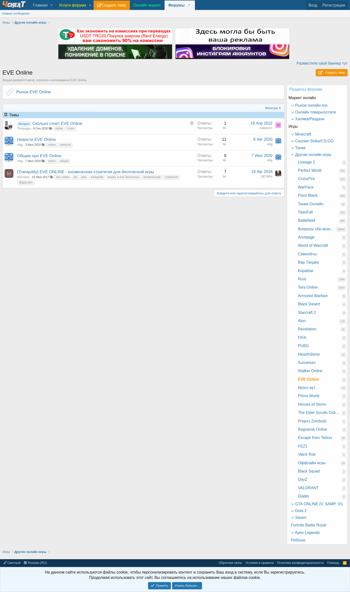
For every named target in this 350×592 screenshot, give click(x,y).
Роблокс (298, 540)
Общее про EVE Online (39, 156)
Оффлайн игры (312, 463)
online (59, 128)
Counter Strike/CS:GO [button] (314, 141)
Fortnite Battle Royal (308, 525)
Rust (302, 279)
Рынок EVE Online (33, 92)
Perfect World (310, 170)
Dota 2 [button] (300, 511)
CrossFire (306, 179)
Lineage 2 (306, 162)
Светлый (11, 563)
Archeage (306, 237)
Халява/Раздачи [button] (309, 119)
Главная (40, 5)
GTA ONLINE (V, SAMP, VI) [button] (318, 504)
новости (65, 144)
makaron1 (266, 128)
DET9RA (266, 176)
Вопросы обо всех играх (317, 229)
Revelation (307, 329)
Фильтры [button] (271, 108)
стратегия (171, 177)
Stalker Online (310, 371)
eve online (63, 177)
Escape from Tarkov (315, 438)
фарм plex (26, 182)
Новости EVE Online (36, 139)
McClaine (23, 177)
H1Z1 (302, 446)
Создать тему (114, 5)
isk (75, 177)
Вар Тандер (308, 262)
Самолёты (307, 254)
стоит (70, 128)
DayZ (302, 479)
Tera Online (308, 287)
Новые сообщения (16, 13)
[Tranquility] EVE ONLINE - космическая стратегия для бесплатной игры (85, 172)
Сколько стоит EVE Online (57, 123)
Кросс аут (306, 388)
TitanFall (305, 212)
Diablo (303, 496)
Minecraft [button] (302, 134)
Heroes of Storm (312, 404)
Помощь (333, 563)
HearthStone (309, 354)
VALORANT (308, 488)
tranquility (97, 177)
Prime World (308, 396)
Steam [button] (300, 517)
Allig (20, 144)
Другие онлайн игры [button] (312, 155)
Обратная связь (230, 563)
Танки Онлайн (310, 204)
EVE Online (308, 379)
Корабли (305, 271)
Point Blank (308, 195)
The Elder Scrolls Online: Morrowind (320, 413)
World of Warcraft (313, 245)
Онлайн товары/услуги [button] (315, 112)
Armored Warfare (313, 296)
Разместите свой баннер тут (322, 63)
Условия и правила (259, 563)
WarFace (306, 187)
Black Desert (309, 304)
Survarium (307, 362)
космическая (152, 177)
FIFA (302, 337)
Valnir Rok (307, 454)
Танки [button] (300, 148)
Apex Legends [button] (307, 533)
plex (84, 177)
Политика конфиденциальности (300, 563)
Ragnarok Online (312, 429)
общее (64, 161)
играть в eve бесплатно (123, 177)
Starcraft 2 (307, 312)
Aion (302, 321)
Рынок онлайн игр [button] (311, 105)
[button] (51, 5)
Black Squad (309, 471)
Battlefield (306, 220)
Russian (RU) (35, 563)
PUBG (303, 346)
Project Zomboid (312, 421)
